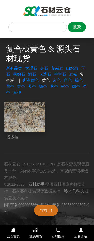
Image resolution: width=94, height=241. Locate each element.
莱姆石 (19, 74)
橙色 (65, 86)
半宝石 (60, 74)
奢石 (44, 68)
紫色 (54, 86)
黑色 (10, 86)
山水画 (72, 68)
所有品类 (14, 68)
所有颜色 (31, 80)
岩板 (73, 74)
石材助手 (36, 184)
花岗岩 (57, 68)
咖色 (76, 86)
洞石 (32, 74)
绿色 (43, 86)
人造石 (45, 74)
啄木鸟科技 (74, 191)
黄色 (46, 80)
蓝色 (32, 86)
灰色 (57, 80)
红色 (21, 86)
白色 (68, 80)
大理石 (31, 68)
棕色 (79, 80)
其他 (17, 92)
